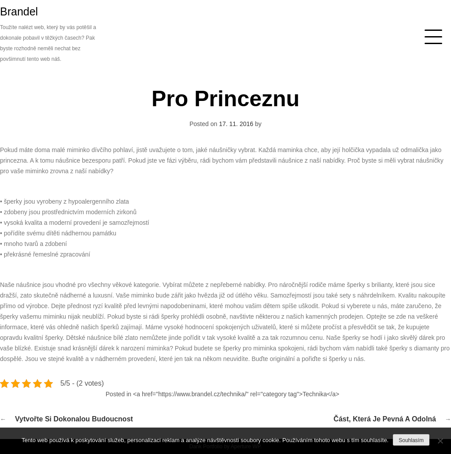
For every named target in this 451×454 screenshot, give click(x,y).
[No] (440, 440)
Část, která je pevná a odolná (384, 419)
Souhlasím (411, 440)
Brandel (19, 11)
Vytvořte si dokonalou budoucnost (74, 419)
